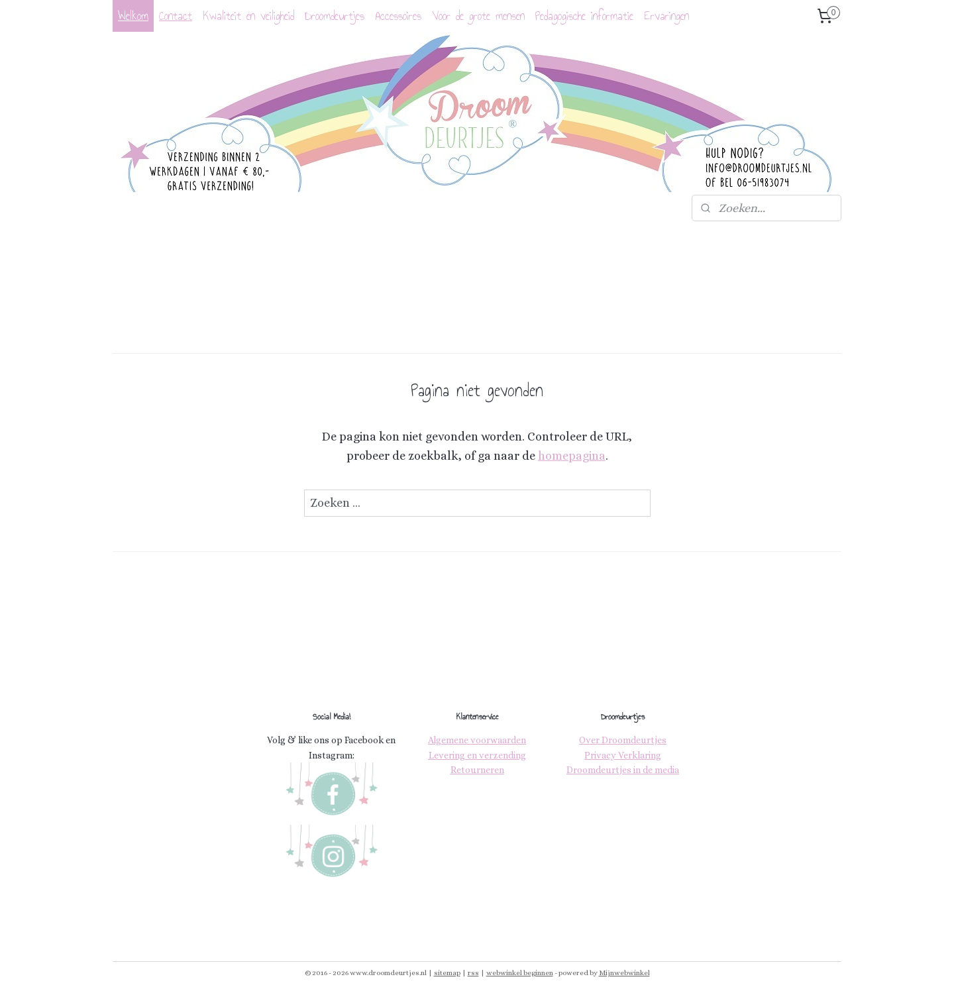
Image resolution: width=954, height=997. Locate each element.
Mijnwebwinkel (624, 973)
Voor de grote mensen (478, 16)
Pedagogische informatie (584, 16)
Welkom (133, 16)
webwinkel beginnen (519, 973)
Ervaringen (666, 16)
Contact (175, 16)
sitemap (447, 973)
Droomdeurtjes (334, 16)
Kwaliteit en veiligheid (248, 16)
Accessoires (398, 16)
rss (473, 973)
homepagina (572, 455)
